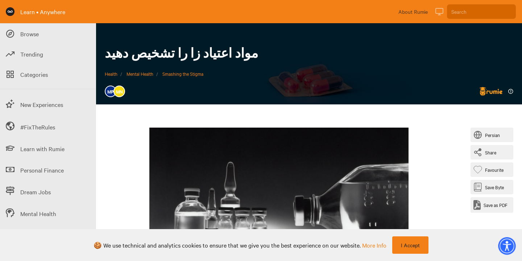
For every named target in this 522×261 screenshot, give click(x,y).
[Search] (481, 11)
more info (374, 245)
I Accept (410, 245)
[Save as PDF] (490, 205)
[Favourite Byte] (489, 169)
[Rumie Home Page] (10, 11)
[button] (506, 245)
